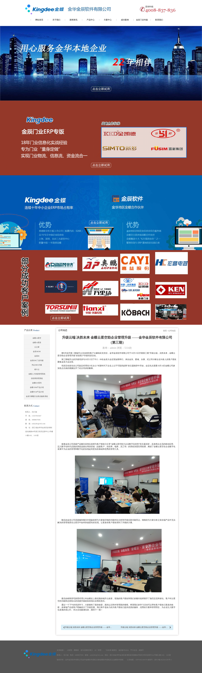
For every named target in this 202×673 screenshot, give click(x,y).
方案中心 (108, 20)
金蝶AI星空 (37, 338)
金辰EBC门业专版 (36, 360)
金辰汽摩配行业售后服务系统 (37, 396)
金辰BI (36, 356)
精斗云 (36, 369)
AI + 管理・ (98, 650)
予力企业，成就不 (137, 650)
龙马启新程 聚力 (87, 650)
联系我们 (159, 20)
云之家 (36, 347)
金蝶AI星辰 (37, 343)
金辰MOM (37, 351)
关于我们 (56, 20)
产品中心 (91, 20)
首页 (165, 331)
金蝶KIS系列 (37, 383)
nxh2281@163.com (38, 424)
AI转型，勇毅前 (73, 650)
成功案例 (125, 20)
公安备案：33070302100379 (137, 660)
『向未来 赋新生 (111, 650)
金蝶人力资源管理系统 (36, 374)
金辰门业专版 (142, 20)
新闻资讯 (73, 20)
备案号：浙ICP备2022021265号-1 (160, 660)
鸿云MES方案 (37, 365)
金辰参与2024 (124, 650)
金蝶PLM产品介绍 (37, 392)
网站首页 (39, 20)
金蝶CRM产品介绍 (37, 387)
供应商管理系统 (37, 378)
